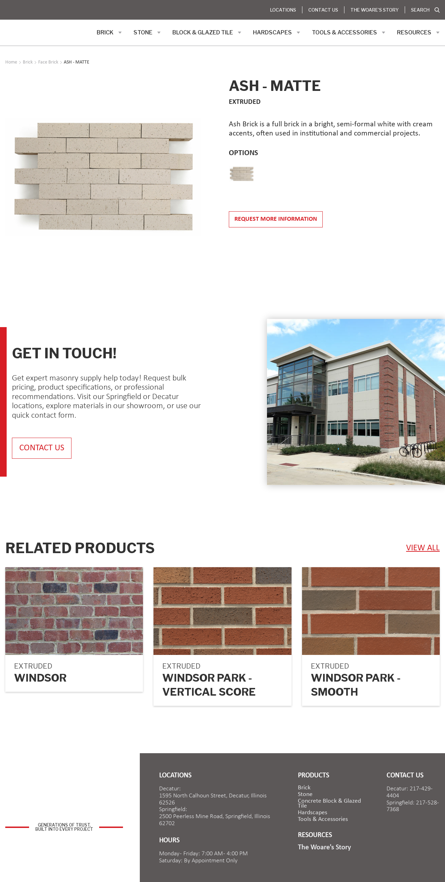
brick (304, 787)
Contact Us (323, 9)
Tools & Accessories (323, 819)
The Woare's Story (374, 9)
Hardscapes (312, 812)
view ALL (423, 548)
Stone (305, 794)
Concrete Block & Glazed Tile (329, 804)
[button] (109, 32)
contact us (41, 448)
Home (11, 62)
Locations (283, 9)
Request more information (275, 219)
